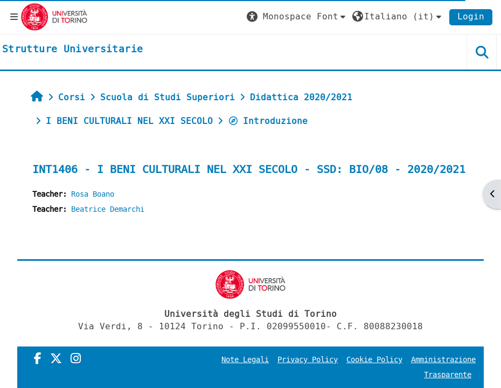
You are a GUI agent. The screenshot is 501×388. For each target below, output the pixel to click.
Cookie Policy (374, 359)
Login (470, 16)
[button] (297, 16)
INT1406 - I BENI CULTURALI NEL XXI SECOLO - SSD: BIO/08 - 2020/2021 (248, 169)
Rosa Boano (92, 194)
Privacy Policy (307, 359)
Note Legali (245, 359)
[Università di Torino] (54, 16)
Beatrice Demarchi (107, 209)
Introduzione (268, 121)
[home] (72, 50)
